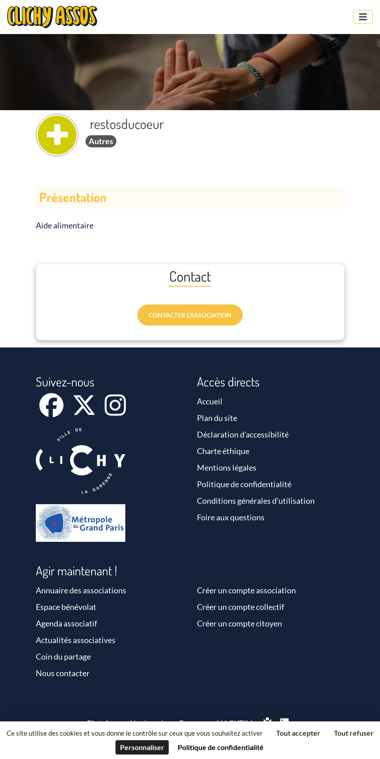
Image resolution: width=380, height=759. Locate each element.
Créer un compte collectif (240, 607)
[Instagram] (115, 411)
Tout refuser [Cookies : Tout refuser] (354, 733)
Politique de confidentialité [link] (221, 747)
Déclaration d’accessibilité (243, 434)
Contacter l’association (190, 315)
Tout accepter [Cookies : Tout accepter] (298, 733)
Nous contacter (63, 673)
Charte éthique (223, 451)
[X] (84, 411)
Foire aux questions (231, 517)
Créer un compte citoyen (239, 623)
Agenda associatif (66, 623)
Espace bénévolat (66, 607)
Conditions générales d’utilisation (256, 501)
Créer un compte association (246, 590)
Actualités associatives (75, 640)
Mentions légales (226, 467)
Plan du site (217, 418)
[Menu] (363, 17)
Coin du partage (63, 656)
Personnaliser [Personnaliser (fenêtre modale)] (142, 747)
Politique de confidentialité (244, 484)
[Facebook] (52, 411)
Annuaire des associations (81, 590)
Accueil (209, 401)
